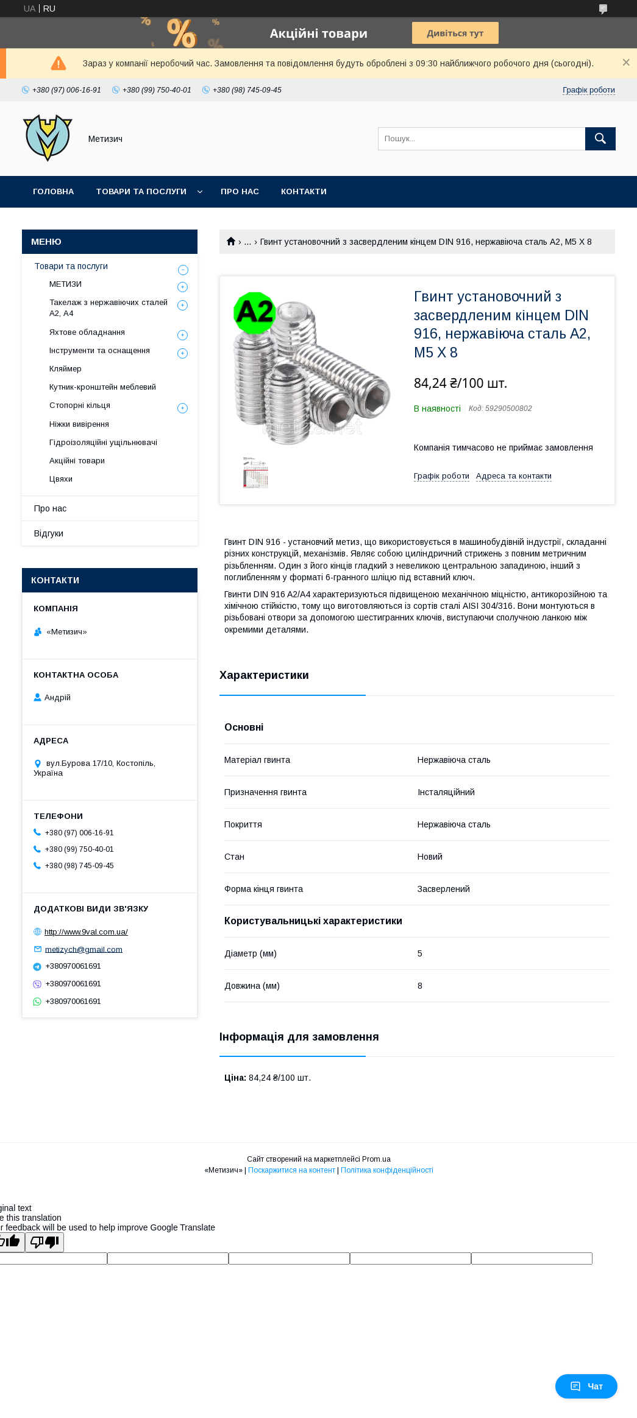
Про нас (240, 191)
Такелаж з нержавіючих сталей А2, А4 (108, 308)
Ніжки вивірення (79, 424)
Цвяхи (61, 478)
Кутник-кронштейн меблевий (102, 386)
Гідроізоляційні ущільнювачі (103, 442)
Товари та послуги (141, 191)
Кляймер (65, 368)
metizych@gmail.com (84, 948)
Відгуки (48, 533)
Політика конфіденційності (387, 1170)
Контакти (304, 191)
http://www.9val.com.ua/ (86, 931)
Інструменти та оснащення (99, 350)
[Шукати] (600, 138)
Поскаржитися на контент (291, 1170)
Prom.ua (376, 1159)
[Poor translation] (44, 1242)
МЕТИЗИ (65, 284)
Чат (586, 1386)
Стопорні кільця (79, 405)
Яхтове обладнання (87, 332)
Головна (53, 191)
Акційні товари (77, 460)
